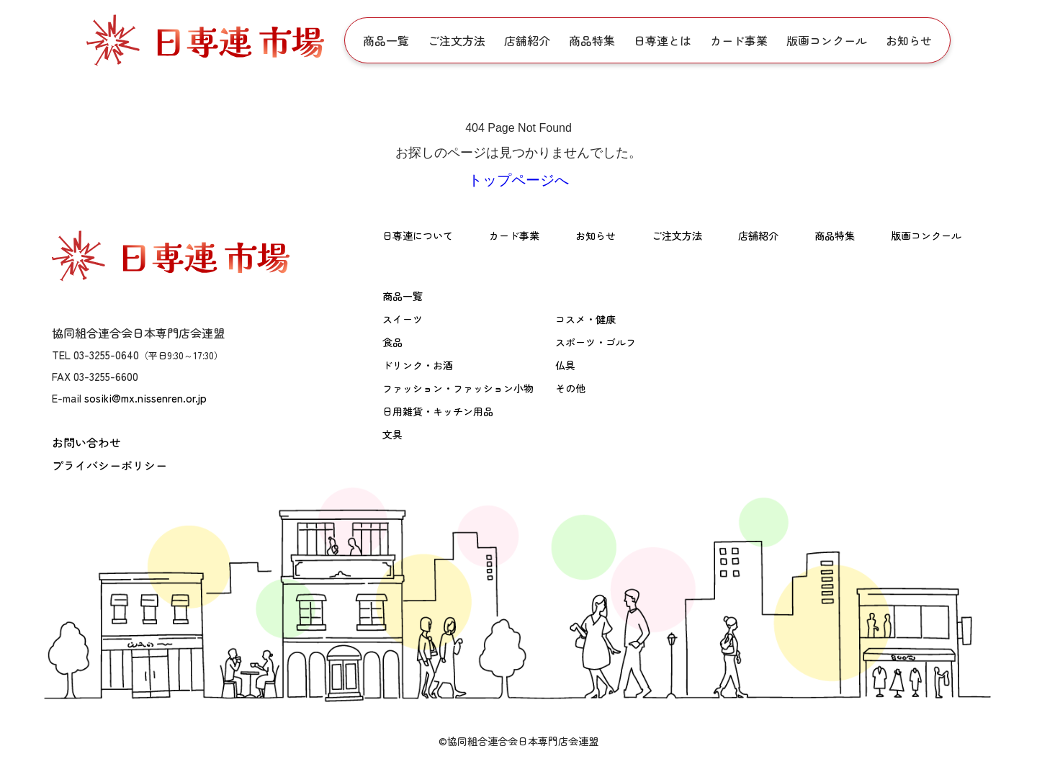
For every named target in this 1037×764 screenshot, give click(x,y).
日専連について (417, 235)
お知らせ (909, 40)
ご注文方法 (456, 40)
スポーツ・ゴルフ (595, 342)
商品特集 (592, 40)
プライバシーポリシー (109, 465)
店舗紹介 (527, 40)
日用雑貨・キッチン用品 (437, 411)
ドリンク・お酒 (417, 365)
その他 (570, 388)
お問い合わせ (86, 442)
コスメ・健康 (585, 319)
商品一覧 (386, 40)
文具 (392, 434)
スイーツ (402, 319)
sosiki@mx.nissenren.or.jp (145, 397)
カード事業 (739, 40)
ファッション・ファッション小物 (458, 388)
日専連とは (662, 40)
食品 (392, 342)
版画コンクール (826, 40)
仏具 (565, 365)
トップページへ (518, 180)
